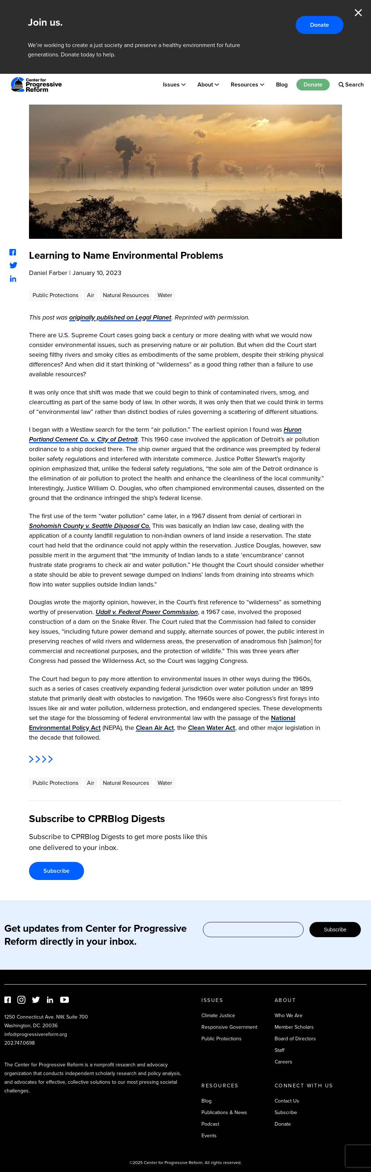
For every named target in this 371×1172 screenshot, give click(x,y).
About (205, 84)
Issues (171, 84)
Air (90, 295)
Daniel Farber (48, 273)
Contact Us (287, 1101)
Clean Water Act (211, 727)
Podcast (210, 1124)
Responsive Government (229, 1027)
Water (165, 295)
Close (358, 13)
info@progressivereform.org (35, 1034)
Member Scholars (294, 1027)
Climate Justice (218, 1015)
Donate (319, 25)
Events (209, 1135)
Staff (279, 1050)
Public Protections (55, 295)
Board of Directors (295, 1038)
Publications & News (224, 1112)
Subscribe (56, 871)
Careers (283, 1062)
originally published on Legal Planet (120, 317)
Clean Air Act (155, 727)
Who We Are (289, 1015)
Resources (244, 84)
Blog (282, 84)
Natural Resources (126, 295)
